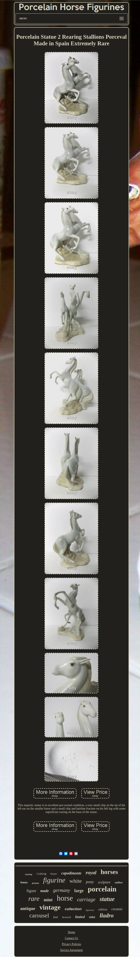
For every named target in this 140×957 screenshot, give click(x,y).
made (44, 891)
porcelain (102, 889)
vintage (50, 907)
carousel (39, 915)
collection (73, 909)
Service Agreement (71, 950)
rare (33, 898)
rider (92, 917)
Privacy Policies (71, 944)
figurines (90, 910)
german (35, 883)
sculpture (104, 882)
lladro (107, 915)
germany (61, 890)
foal (55, 917)
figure (31, 890)
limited (80, 917)
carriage (86, 899)
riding (41, 874)
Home (71, 932)
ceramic (117, 909)
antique (27, 908)
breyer (54, 873)
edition (102, 909)
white (75, 881)
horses (109, 871)
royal (91, 872)
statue (107, 899)
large (78, 890)
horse (65, 898)
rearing (28, 874)
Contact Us (71, 938)
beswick (66, 917)
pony (90, 882)
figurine (54, 880)
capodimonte (71, 873)
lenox (24, 882)
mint (48, 899)
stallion (119, 882)
